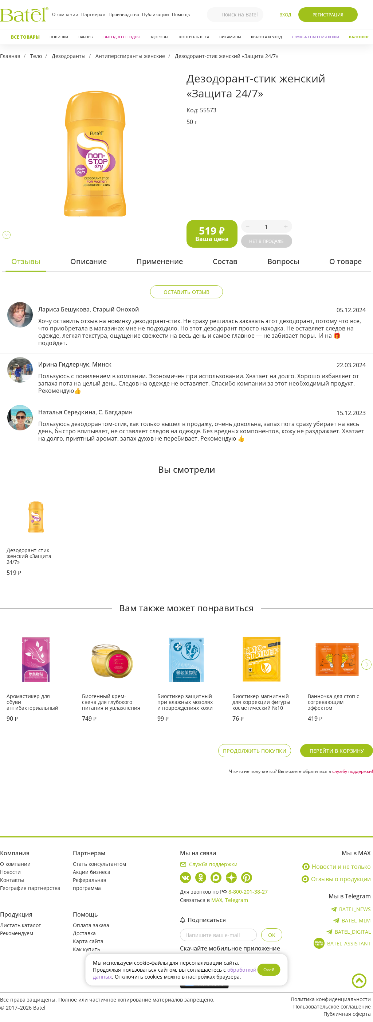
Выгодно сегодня (121, 36)
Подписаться (203, 920)
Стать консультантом (99, 863)
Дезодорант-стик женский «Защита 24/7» (226, 56)
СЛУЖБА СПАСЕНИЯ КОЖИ (315, 36)
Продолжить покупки (254, 750)
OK (271, 935)
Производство (124, 14)
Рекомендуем (16, 933)
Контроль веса (194, 36)
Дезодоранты (69, 56)
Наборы (86, 36)
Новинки (59, 36)
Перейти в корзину (337, 750)
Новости (10, 871)
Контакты (12, 879)
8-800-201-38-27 (248, 891)
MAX (216, 900)
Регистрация (328, 15)
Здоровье (159, 36)
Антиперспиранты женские (130, 56)
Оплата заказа (91, 925)
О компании (65, 14)
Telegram (236, 900)
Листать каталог (20, 925)
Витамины (230, 36)
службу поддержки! (352, 771)
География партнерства (30, 887)
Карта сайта (88, 941)
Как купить (86, 949)
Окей (269, 970)
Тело (36, 56)
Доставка (84, 933)
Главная (10, 56)
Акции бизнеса (91, 871)
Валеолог (359, 36)
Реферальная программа (89, 883)
